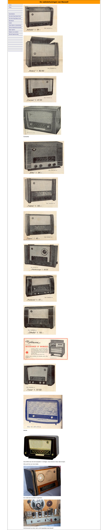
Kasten (10, 23)
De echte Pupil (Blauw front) (15, 18)
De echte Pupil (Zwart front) (15, 16)
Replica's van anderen (13, 32)
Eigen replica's (12, 29)
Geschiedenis (12, 13)
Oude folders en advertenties (15, 25)
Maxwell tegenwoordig (13, 34)
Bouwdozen (11, 20)
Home (10, 4)
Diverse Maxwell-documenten (15, 27)
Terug (10, 7)
